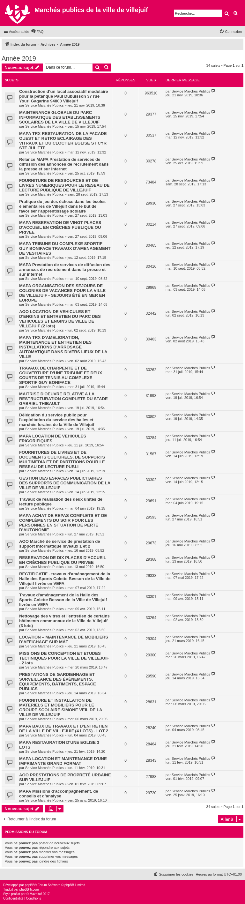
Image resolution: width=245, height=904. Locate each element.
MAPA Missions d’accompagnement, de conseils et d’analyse (58, 793)
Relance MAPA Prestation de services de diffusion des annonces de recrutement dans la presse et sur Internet (64, 164)
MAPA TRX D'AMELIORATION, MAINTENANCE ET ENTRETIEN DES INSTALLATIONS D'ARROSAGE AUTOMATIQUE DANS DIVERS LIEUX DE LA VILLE (63, 347)
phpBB (29, 885)
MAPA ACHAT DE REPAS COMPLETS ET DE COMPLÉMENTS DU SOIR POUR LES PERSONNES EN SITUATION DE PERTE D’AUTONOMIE (63, 522)
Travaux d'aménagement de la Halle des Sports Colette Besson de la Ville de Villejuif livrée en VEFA (63, 600)
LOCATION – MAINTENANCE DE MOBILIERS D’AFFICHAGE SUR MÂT (63, 639)
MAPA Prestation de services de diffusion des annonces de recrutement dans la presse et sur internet (64, 269)
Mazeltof (36, 894)
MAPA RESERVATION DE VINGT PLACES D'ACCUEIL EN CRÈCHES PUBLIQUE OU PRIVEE (60, 227)
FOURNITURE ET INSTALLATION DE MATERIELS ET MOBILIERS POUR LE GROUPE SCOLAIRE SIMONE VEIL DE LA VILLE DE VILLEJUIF (60, 707)
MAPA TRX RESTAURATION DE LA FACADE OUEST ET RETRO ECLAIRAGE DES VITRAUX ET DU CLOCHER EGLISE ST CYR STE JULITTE (63, 140)
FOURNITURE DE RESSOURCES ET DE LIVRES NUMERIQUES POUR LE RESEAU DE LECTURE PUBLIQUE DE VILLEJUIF (64, 185)
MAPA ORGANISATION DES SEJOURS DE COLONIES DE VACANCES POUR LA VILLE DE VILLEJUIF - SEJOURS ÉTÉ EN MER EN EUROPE (62, 293)
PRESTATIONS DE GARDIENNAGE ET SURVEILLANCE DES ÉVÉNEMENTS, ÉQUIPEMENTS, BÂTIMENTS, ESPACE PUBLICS (57, 681)
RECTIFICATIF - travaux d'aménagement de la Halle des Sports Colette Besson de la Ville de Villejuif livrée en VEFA (64, 579)
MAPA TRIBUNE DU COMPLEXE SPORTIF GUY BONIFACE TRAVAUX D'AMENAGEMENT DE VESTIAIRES (65, 248)
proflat (15, 894)
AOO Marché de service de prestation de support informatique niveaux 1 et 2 (59, 544)
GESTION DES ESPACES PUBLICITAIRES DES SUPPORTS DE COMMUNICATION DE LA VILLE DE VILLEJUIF (64, 483)
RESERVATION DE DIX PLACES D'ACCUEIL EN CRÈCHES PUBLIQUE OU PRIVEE (62, 560)
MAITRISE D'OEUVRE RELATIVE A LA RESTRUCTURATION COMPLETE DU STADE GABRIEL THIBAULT (63, 399)
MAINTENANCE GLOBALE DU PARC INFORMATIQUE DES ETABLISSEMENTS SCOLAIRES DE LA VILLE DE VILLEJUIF (59, 117)
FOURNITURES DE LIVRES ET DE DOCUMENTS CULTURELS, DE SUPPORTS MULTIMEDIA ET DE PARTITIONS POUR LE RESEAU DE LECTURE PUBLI (62, 459)
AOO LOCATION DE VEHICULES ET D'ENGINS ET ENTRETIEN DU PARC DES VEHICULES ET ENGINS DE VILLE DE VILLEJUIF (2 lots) (60, 318)
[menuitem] (37, 31)
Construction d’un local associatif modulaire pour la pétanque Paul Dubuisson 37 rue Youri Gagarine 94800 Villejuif (63, 96)
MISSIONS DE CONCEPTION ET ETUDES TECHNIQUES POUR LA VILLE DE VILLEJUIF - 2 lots (64, 658)
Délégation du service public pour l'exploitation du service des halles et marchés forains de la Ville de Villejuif (56, 420)
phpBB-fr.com (29, 889)
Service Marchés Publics (44, 105)
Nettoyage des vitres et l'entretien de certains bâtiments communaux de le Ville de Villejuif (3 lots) (64, 621)
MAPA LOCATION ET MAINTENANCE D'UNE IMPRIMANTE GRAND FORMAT (63, 761)
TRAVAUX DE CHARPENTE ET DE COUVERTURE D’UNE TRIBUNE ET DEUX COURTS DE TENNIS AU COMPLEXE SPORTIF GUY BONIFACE (60, 375)
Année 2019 (19, 58)
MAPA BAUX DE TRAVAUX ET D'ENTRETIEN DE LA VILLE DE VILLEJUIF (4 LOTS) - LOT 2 (63, 728)
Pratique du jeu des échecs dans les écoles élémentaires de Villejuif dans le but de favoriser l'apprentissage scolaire (62, 206)
